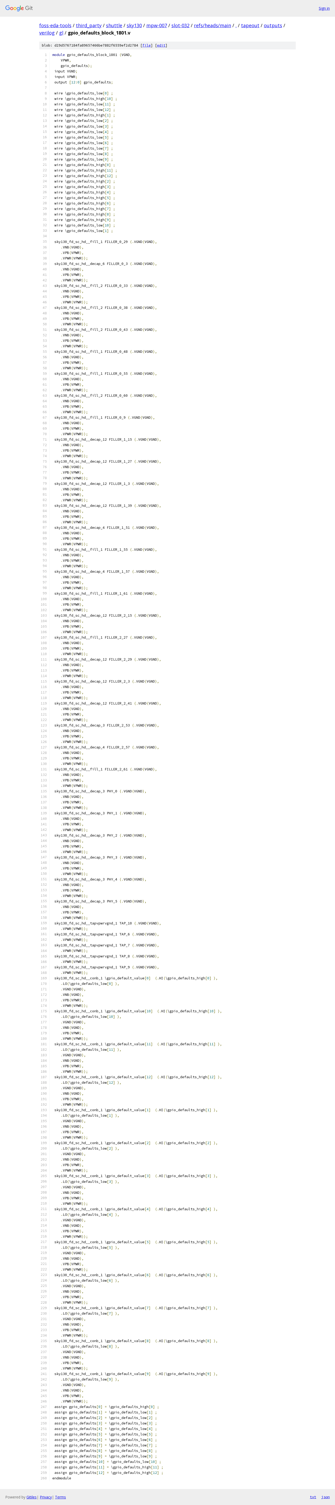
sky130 (134, 25)
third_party (89, 25)
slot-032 (180, 25)
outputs (273, 25)
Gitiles (31, 1497)
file (146, 45)
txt (313, 1497)
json (325, 1497)
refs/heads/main (212, 25)
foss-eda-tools (55, 25)
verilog (47, 33)
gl (61, 33)
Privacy (46, 1497)
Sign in (324, 8)
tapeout (250, 25)
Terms (60, 1497)
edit (161, 45)
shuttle (114, 25)
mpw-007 (156, 25)
